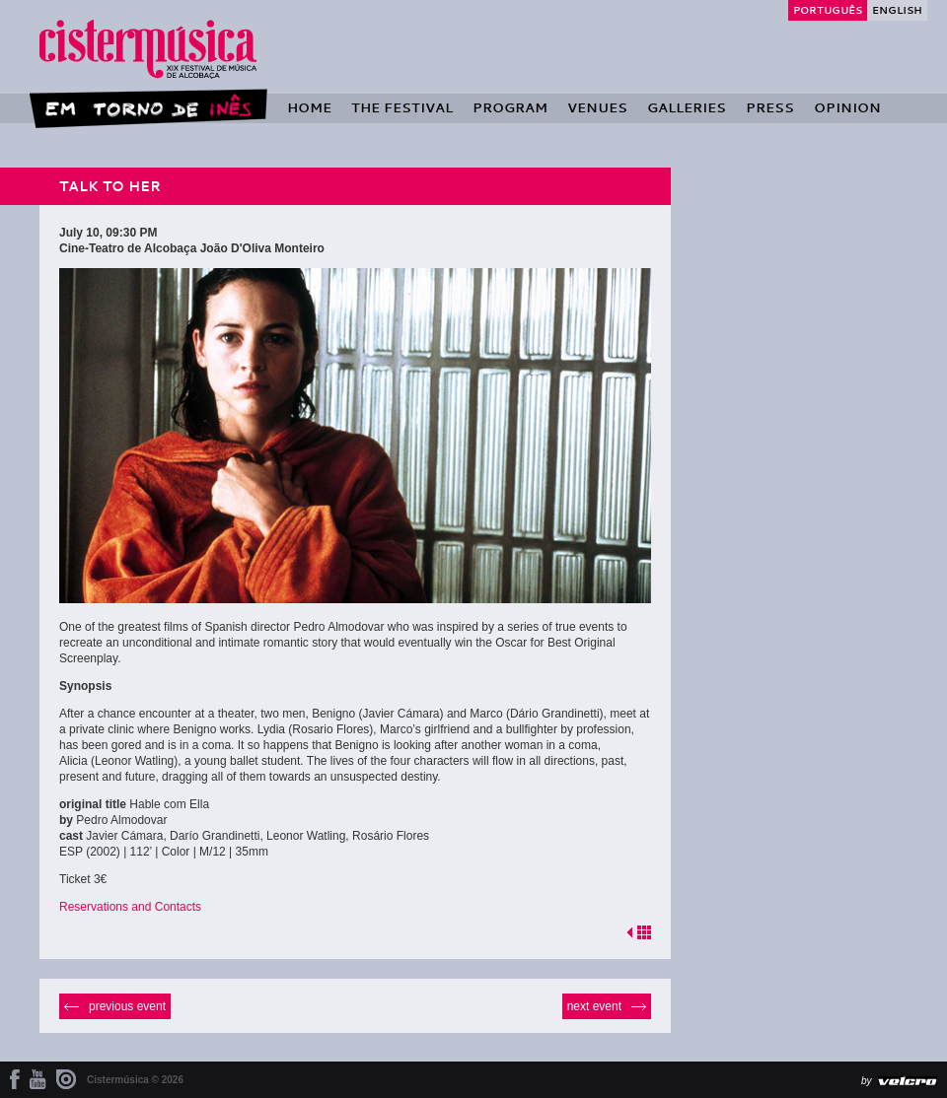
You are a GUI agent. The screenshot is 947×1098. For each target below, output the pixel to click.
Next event (594, 1006)
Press (770, 107)
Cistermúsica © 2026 (135, 1079)
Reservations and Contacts (130, 907)
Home (309, 107)
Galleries (686, 107)
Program (510, 107)
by (866, 1080)
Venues (597, 107)
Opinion (847, 107)
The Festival (402, 107)
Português (827, 10)
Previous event (127, 1006)
